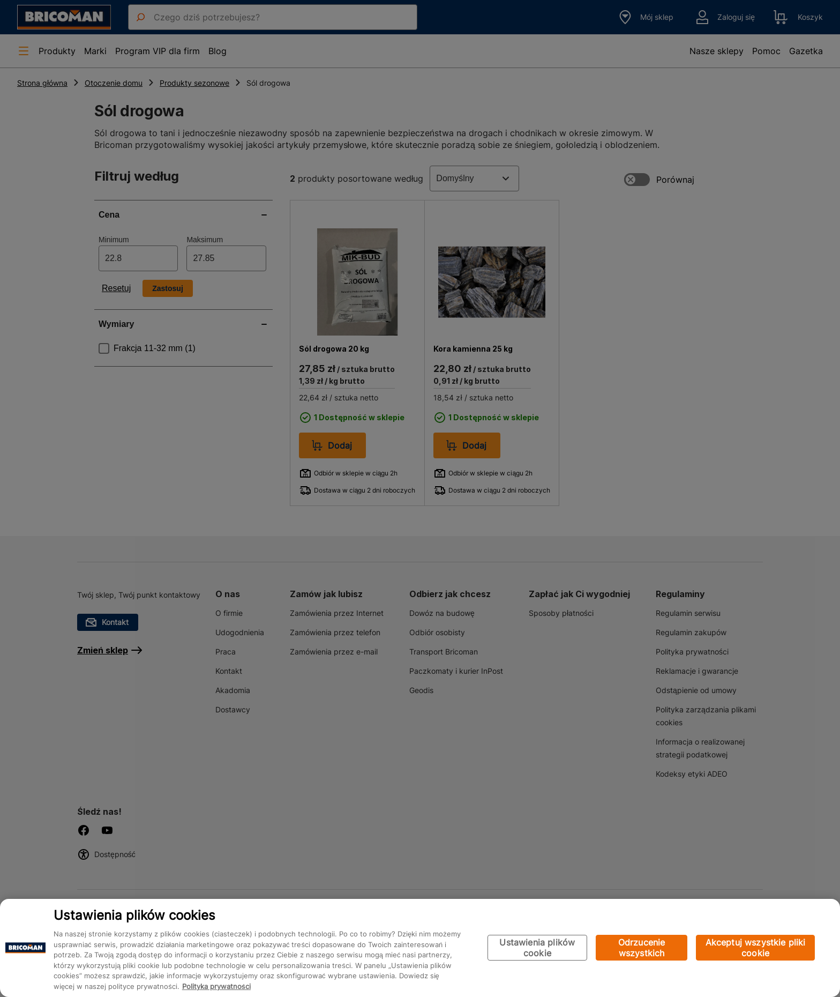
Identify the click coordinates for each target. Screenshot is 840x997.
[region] (420, 948)
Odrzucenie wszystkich (641, 948)
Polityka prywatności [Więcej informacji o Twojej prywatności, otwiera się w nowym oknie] (216, 986)
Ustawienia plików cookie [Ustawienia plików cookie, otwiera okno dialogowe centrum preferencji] (537, 948)
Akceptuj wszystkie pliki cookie (756, 948)
